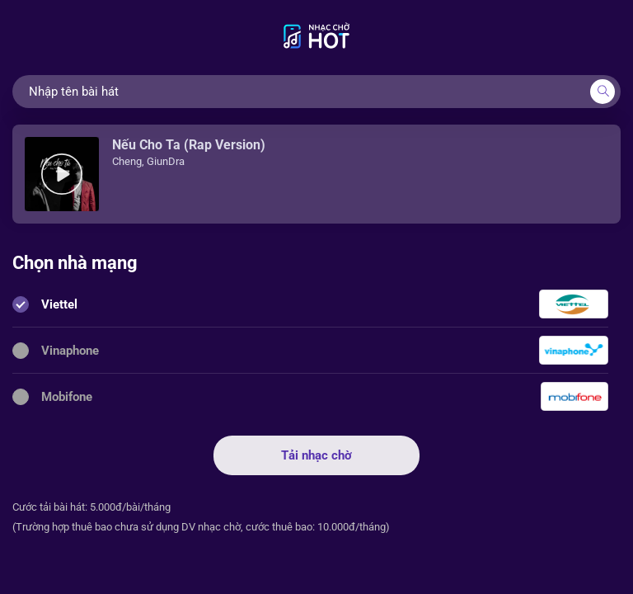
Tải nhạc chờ (316, 455)
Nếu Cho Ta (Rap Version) (188, 145)
